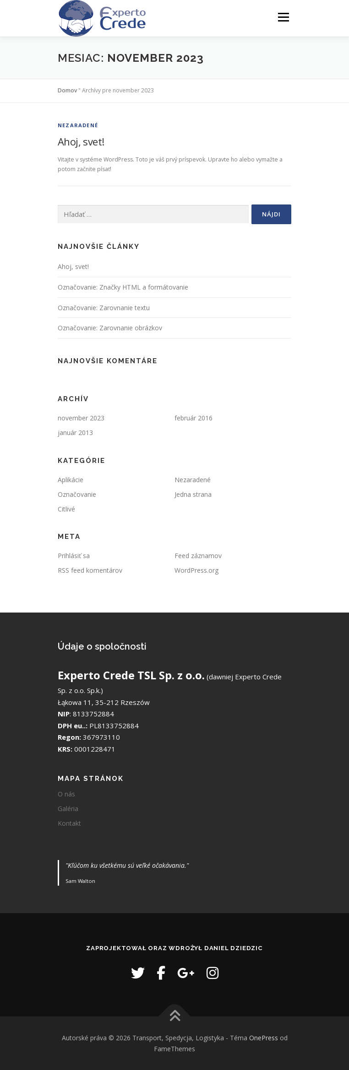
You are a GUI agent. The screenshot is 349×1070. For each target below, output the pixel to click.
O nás (66, 794)
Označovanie (77, 494)
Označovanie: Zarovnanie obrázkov (110, 327)
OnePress (263, 1037)
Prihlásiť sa (74, 555)
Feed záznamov (198, 555)
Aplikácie (70, 479)
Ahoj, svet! (81, 141)
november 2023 (81, 418)
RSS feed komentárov (90, 570)
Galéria (68, 808)
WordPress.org (196, 570)
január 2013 (75, 432)
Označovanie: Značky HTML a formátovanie (123, 287)
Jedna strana (193, 494)
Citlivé (66, 509)
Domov (67, 90)
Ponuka (283, 17)
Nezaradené (78, 125)
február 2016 (193, 418)
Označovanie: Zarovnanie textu (104, 307)
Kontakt (69, 823)
